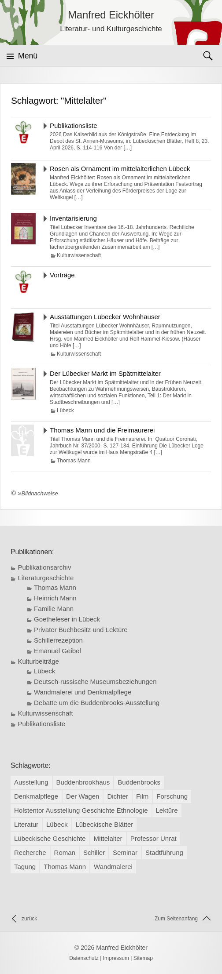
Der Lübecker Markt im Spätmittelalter (105, 373)
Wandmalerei (113, 866)
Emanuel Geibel (57, 650)
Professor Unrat (153, 838)
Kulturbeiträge (38, 661)
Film (142, 796)
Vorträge (62, 275)
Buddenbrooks (139, 782)
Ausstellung (31, 782)
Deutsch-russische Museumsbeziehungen (95, 681)
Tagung (25, 866)
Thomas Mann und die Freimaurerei (102, 430)
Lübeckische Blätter (104, 824)
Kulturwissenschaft (79, 255)
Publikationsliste (73, 125)
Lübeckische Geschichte (50, 838)
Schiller (94, 852)
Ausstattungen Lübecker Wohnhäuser (105, 316)
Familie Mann (54, 608)
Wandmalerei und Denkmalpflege (82, 692)
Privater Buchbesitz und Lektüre (81, 629)
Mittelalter (108, 838)
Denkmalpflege (36, 796)
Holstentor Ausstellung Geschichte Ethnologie (81, 810)
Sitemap (143, 958)
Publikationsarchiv (44, 567)
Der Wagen (82, 796)
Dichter (117, 796)
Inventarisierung (73, 218)
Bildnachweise (40, 493)
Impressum (116, 958)
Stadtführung (164, 852)
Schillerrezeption (58, 640)
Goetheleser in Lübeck (67, 619)
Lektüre (167, 810)
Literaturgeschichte (46, 577)
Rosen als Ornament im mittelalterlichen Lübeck (120, 168)
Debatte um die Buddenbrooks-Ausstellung (96, 702)
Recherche (30, 852)
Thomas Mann (74, 461)
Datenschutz (84, 958)
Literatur (26, 824)
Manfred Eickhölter (122, 947)
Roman (64, 852)
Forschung (172, 796)
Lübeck (65, 410)
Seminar (125, 852)
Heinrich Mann (55, 598)
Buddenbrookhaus (83, 782)
